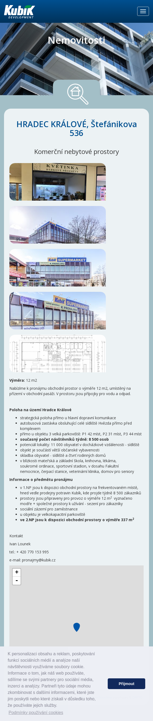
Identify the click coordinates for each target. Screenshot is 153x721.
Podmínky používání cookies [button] (36, 712)
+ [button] (16, 573)
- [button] (16, 581)
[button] (102, 684)
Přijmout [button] (126, 684)
